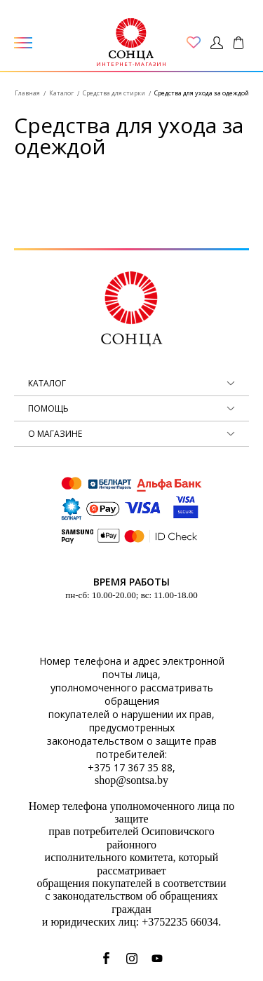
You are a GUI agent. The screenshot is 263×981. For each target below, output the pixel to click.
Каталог (61, 92)
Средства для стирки (114, 92)
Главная (27, 92)
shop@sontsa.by (131, 780)
